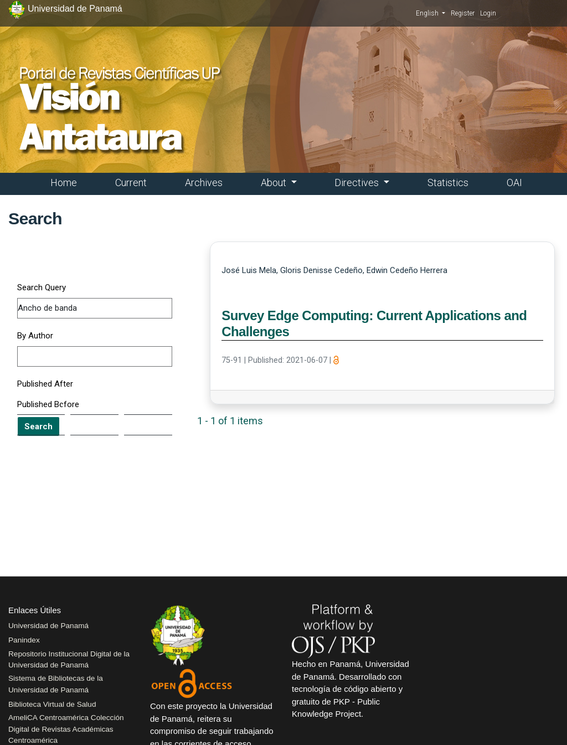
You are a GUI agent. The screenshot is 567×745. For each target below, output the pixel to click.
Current (131, 182)
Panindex (24, 640)
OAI (514, 182)
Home (63, 182)
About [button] (274, 182)
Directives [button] (357, 182)
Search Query (41, 287)
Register (463, 13)
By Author (35, 336)
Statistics (447, 182)
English (430, 12)
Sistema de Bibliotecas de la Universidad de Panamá (55, 683)
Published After (45, 384)
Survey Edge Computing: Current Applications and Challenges (374, 323)
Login (488, 13)
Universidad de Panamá (48, 625)
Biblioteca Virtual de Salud (52, 704)
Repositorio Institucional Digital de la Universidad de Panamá (69, 659)
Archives (204, 182)
